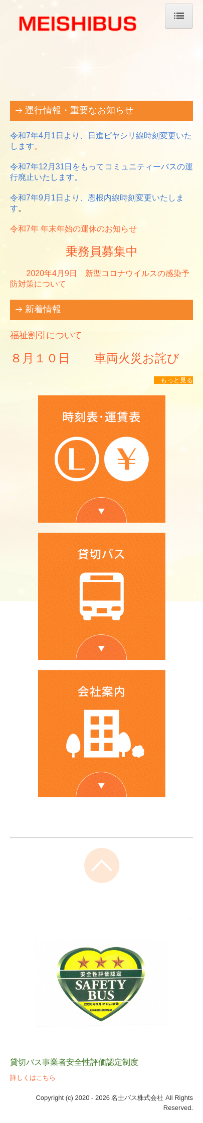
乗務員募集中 (102, 251)
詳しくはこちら (33, 1077)
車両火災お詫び (130, 358)
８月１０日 (46, 358)
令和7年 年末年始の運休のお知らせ (73, 228)
